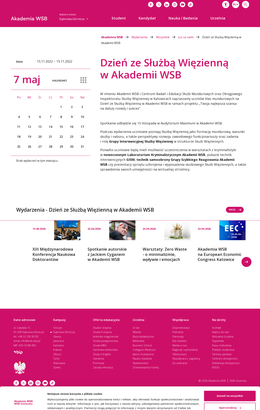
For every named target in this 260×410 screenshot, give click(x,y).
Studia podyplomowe (105, 341)
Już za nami (190, 37)
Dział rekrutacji (180, 327)
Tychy (56, 358)
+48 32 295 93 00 (28, 336)
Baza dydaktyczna (143, 336)
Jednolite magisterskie (105, 336)
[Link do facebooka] (150, 4)
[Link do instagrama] (174, 4)
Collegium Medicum (144, 349)
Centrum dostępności (225, 358)
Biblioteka (138, 341)
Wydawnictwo (140, 363)
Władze (137, 332)
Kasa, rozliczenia (221, 345)
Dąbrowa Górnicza (64, 332)
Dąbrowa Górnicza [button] (73, 19)
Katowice (58, 345)
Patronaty (178, 336)
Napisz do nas (220, 332)
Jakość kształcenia (143, 354)
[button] (225, 4)
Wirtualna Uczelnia (222, 336)
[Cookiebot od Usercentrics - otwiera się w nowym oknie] (23, 403)
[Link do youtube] (182, 4)
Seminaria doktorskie (105, 349)
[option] (56, 241)
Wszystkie (167, 37)
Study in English (102, 354)
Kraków (57, 349)
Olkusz (57, 354)
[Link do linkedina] (166, 4)
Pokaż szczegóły (58, 402)
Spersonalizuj (230, 388)
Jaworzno (58, 341)
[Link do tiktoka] (190, 4)
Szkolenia (98, 358)
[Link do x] (158, 4)
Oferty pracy (179, 354)
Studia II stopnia (102, 332)
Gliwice (57, 336)
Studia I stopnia (102, 327)
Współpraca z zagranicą (186, 358)
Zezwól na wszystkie (230, 376)
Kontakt (216, 327)
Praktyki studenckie (223, 349)
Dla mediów (179, 341)
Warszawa (59, 363)
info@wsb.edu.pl (30, 341)
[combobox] (235, 4)
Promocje (98, 363)
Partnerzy (177, 332)
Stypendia (218, 341)
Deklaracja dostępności (226, 363)
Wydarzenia (143, 37)
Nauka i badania (142, 358)
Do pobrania (179, 363)
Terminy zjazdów (221, 354)
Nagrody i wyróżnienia (185, 349)
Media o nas (179, 345)
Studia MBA (99, 345)
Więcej (235, 209)
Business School (142, 345)
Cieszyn (57, 327)
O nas (136, 327)
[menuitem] (118, 18)
